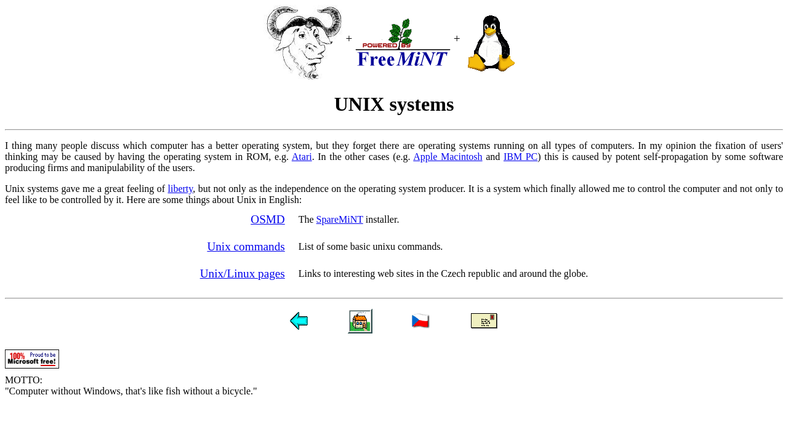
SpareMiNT (339, 219)
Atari (302, 156)
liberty (180, 188)
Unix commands (245, 246)
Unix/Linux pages (242, 273)
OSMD (267, 219)
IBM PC (520, 156)
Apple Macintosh (447, 156)
